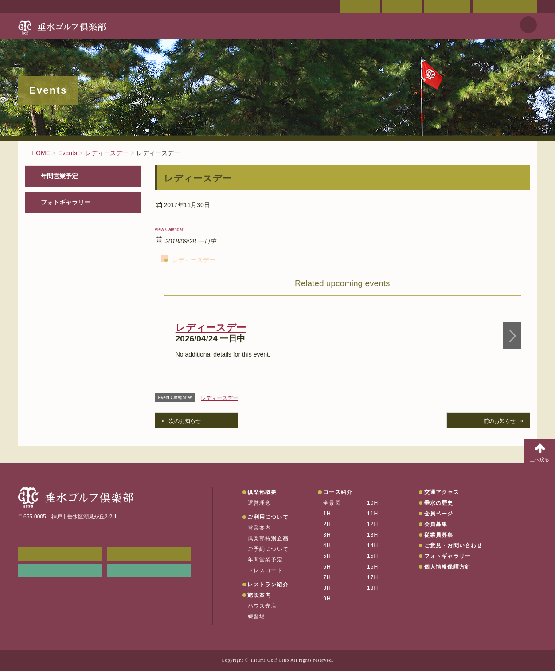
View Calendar (169, 229)
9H (327, 599)
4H (327, 545)
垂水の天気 (149, 570)
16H (373, 567)
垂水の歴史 (438, 503)
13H (373, 535)
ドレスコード (265, 570)
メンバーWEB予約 (60, 554)
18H (373, 588)
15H (373, 556)
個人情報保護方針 (447, 567)
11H (373, 513)
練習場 (257, 616)
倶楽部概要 (262, 492)
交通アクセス (402, 6)
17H (373, 577)
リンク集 (60, 570)
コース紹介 (337, 492)
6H (327, 567)
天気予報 (528, 24)
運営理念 (259, 503)
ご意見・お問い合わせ (505, 6)
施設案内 (259, 595)
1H (327, 513)
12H (373, 524)
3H (327, 535)
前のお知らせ (500, 421)
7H (327, 577)
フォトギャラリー (65, 202)
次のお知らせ (185, 421)
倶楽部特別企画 (268, 538)
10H (373, 503)
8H (327, 588)
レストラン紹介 (267, 584)
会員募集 (436, 524)
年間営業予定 (59, 176)
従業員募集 (438, 535)
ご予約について (268, 549)
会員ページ (360, 6)
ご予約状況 (447, 6)
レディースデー (193, 259)
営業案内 (259, 528)
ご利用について (267, 517)
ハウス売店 (262, 606)
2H (327, 524)
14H (373, 545)
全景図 (332, 503)
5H (327, 556)
